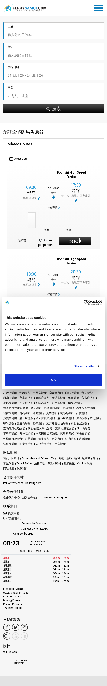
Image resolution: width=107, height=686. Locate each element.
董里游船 (43, 438)
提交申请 (11, 513)
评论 (95, 458)
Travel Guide (24, 463)
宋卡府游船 (88, 397)
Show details (84, 366)
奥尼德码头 (31, 198)
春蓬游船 (68, 408)
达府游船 (84, 438)
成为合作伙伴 (30, 497)
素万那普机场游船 (57, 423)
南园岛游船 (40, 392)
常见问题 (8, 463)
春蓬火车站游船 (86, 408)
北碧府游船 (10, 392)
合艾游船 (87, 392)
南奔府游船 (56, 392)
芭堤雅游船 (67, 433)
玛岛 (31, 192)
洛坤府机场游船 (45, 418)
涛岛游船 (81, 418)
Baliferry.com (33, 483)
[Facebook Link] (6, 627)
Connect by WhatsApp (26, 529)
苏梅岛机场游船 (13, 438)
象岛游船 (57, 438)
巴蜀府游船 (26, 403)
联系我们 (22, 468)
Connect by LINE (18, 534)
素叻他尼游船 (79, 423)
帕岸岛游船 (59, 403)
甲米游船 (8, 423)
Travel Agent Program (54, 497)
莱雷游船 (30, 438)
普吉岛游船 (10, 413)
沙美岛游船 (10, 418)
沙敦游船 (81, 413)
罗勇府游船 (10, 433)
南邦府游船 (72, 392)
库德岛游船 (75, 403)
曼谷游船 (51, 413)
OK (53, 380)
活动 (69, 458)
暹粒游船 (38, 413)
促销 (61, 458)
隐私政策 (69, 463)
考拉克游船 (26, 433)
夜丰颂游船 (26, 397)
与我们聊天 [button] (12, 518)
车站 (53, 458)
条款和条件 (54, 463)
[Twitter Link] (15, 627)
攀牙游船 (36, 408)
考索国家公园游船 (47, 433)
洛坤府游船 (26, 418)
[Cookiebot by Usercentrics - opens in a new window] (83, 302)
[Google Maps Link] (6, 636)
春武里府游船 (52, 408)
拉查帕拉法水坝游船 (15, 408)
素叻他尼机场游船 (14, 428)
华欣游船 (24, 392)
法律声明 (39, 463)
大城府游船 (42, 397)
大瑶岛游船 (59, 397)
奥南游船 (73, 397)
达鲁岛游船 (10, 443)
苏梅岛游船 (83, 433)
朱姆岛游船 (67, 413)
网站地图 (8, 468)
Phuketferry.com (13, 483)
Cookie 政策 (84, 463)
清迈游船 (95, 418)
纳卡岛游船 (84, 428)
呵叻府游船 (10, 397)
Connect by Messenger (26, 523)
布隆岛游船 (42, 403)
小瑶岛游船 (10, 403)
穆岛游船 (38, 423)
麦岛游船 (60, 443)
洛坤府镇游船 (65, 418)
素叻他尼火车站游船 (40, 428)
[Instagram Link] (24, 627)
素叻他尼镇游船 (64, 428)
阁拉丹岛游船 (44, 443)
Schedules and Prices (35, 458)
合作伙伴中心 (11, 497)
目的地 (15, 458)
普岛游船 (24, 413)
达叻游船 (70, 438)
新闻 (77, 458)
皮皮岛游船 (23, 423)
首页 (6, 458)
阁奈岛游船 (26, 443)
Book (75, 240)
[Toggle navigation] (99, 7)
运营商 (86, 458)
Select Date (18, 159)
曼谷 (75, 190)
